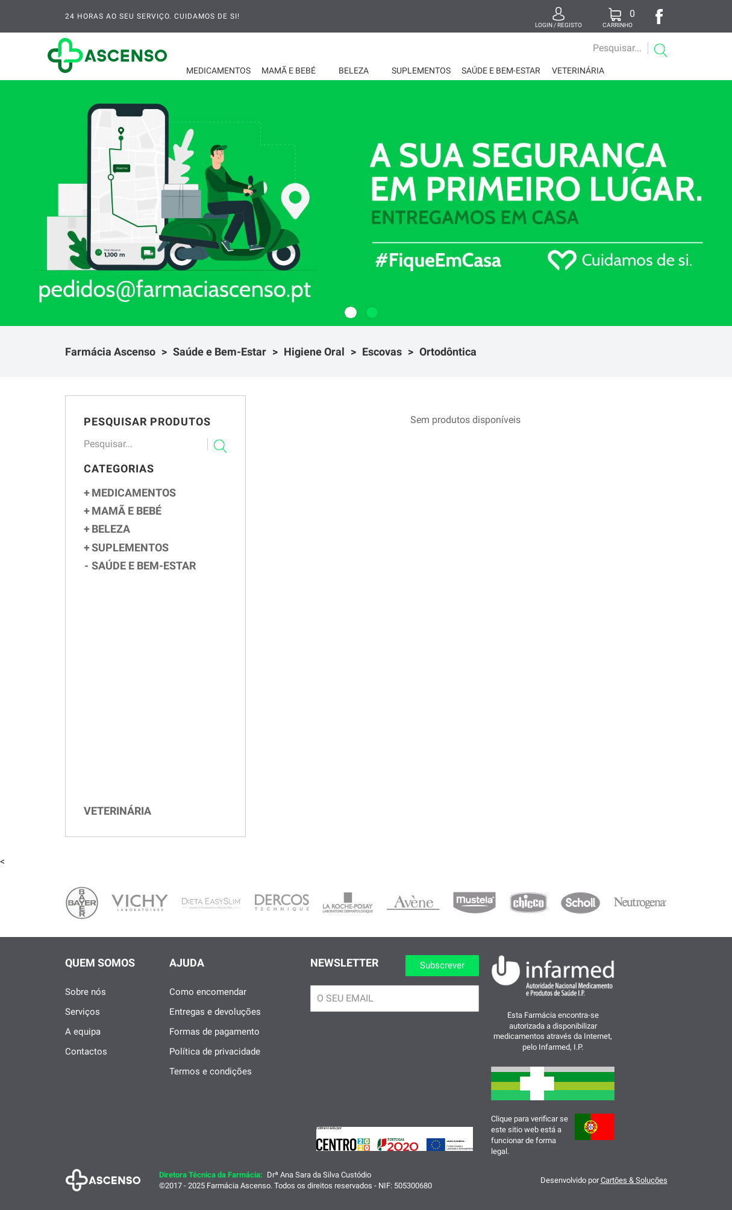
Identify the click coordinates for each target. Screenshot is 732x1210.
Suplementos (421, 70)
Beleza (354, 70)
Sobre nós (85, 1003)
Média (130, 700)
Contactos (86, 1063)
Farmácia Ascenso (110, 351)
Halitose (128, 805)
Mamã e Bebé (288, 70)
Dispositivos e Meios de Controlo (161, 630)
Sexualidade (131, 598)
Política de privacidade (214, 1063)
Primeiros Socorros (145, 614)
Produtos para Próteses (160, 778)
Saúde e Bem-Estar (500, 70)
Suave (130, 688)
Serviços (82, 1023)
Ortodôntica (448, 351)
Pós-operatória (147, 725)
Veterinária (578, 70)
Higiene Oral (314, 351)
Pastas (126, 764)
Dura (128, 712)
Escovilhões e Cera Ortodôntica (165, 750)
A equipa (83, 1043)
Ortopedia (125, 582)
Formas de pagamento (214, 1043)
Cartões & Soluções (634, 1192)
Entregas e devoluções (215, 1023)
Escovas (382, 351)
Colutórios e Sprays (151, 660)
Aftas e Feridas (140, 792)
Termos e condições (210, 1083)
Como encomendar (207, 1003)
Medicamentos (218, 70)
